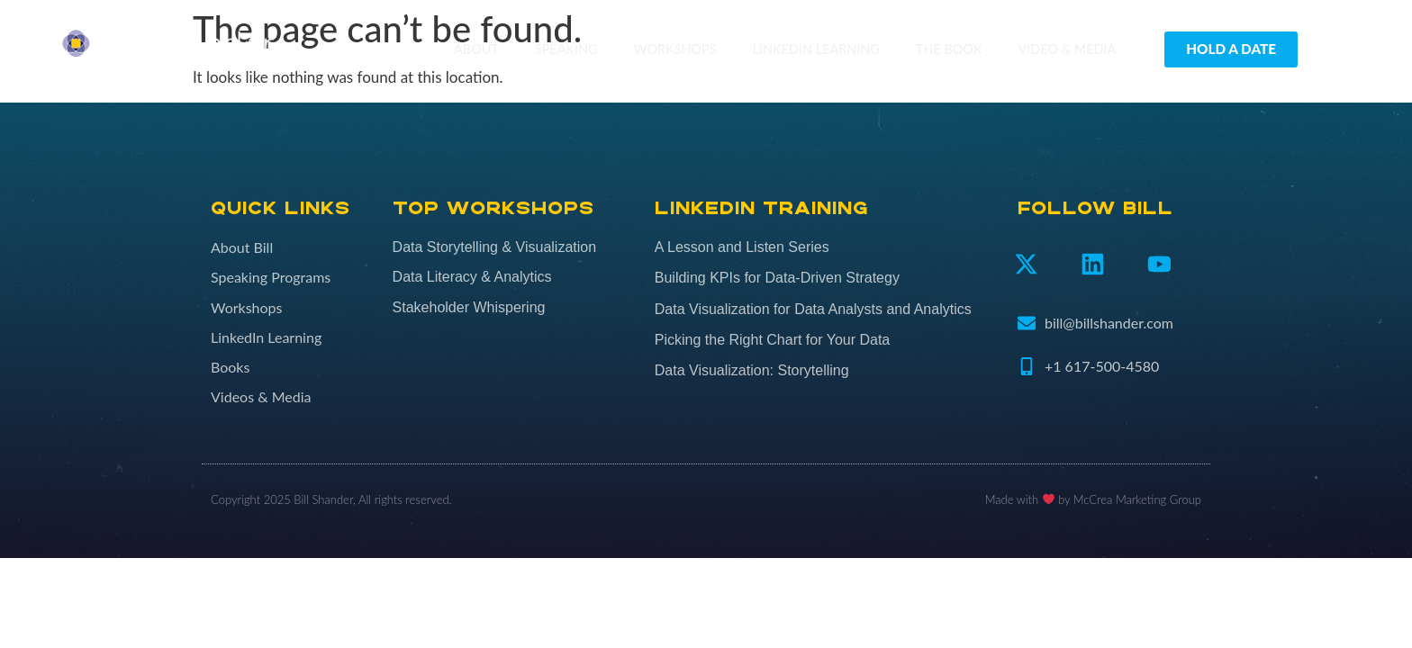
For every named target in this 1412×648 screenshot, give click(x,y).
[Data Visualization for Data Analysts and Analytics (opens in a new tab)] (827, 309)
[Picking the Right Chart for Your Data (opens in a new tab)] (827, 340)
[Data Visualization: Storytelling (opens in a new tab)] (827, 370)
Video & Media (1067, 49)
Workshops (675, 49)
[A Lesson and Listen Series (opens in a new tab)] (827, 247)
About (476, 49)
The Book (949, 49)
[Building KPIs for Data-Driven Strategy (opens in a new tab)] (827, 278)
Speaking (566, 49)
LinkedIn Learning (816, 49)
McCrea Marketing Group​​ (1137, 499)
